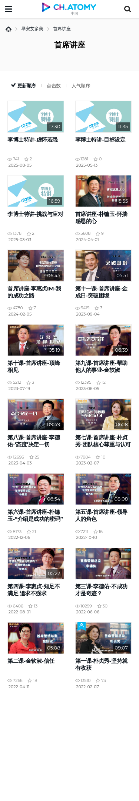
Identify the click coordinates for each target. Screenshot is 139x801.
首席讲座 (62, 28)
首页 (8, 29)
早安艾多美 (32, 28)
